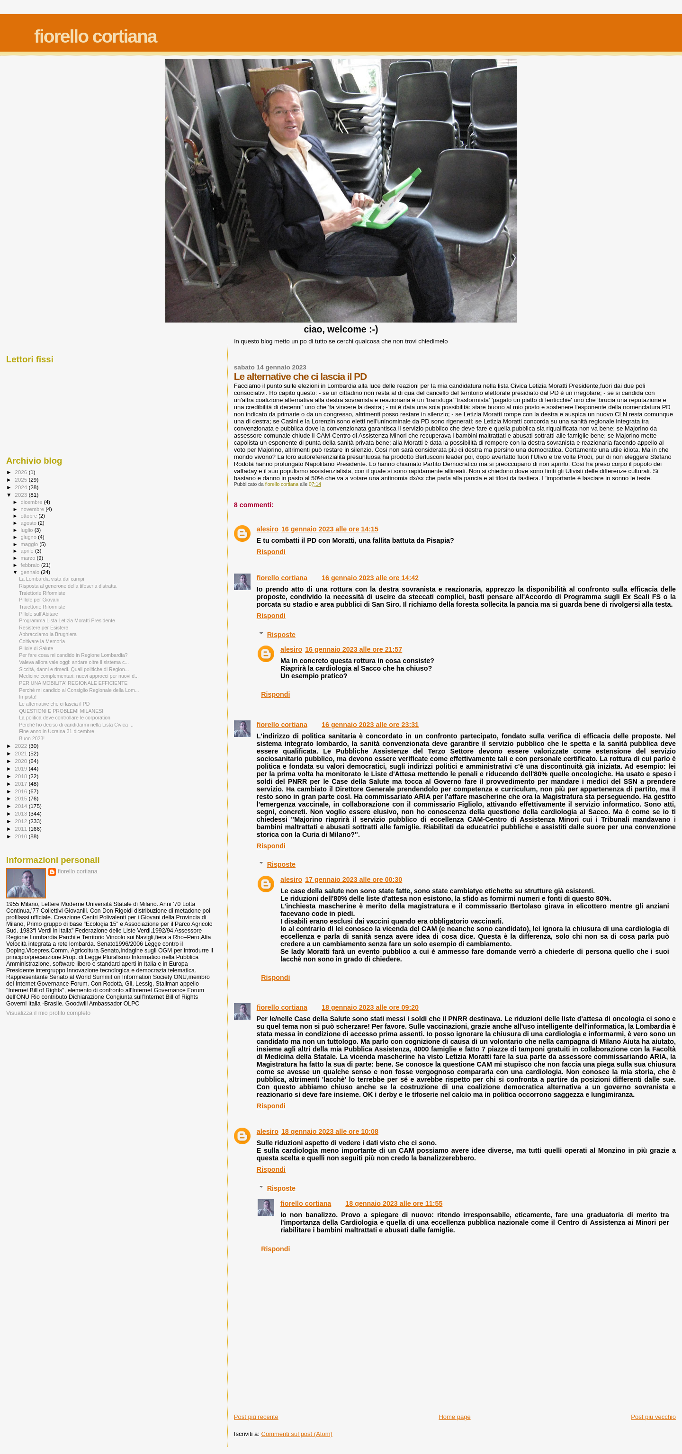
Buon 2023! (32, 738)
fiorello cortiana (95, 36)
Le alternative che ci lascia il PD (54, 704)
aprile (28, 551)
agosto (29, 523)
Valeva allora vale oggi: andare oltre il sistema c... (74, 662)
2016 (21, 791)
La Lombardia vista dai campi (51, 579)
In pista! (27, 697)
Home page (454, 1416)
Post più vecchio (653, 1416)
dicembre (32, 502)
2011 (21, 829)
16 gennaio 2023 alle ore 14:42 (370, 578)
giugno (29, 537)
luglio (28, 530)
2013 (21, 813)
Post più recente (256, 1416)
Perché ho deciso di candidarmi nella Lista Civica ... (76, 724)
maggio (30, 544)
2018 (21, 776)
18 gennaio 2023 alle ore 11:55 (393, 1203)
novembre (33, 509)
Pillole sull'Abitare (38, 614)
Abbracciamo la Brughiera (48, 634)
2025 (21, 479)
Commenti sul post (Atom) (296, 1433)
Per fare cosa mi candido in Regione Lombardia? (73, 655)
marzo (29, 558)
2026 (21, 472)
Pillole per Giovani (39, 599)
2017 (21, 784)
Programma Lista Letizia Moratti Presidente (67, 620)
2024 (21, 487)
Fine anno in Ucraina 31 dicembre (56, 731)
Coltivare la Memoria (42, 641)
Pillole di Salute (36, 648)
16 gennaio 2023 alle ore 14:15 (329, 529)
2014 (21, 806)
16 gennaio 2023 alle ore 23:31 (370, 724)
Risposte (281, 634)
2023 (21, 495)
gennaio (31, 572)
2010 (21, 836)
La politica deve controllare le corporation (64, 717)
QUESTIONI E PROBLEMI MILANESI (61, 711)
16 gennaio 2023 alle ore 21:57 (353, 649)
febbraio (31, 565)
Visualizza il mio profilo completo (48, 1013)
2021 (21, 753)
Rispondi (271, 552)
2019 (21, 768)
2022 (21, 746)
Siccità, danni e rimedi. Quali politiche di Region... (74, 669)
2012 (21, 821)
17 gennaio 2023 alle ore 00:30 (353, 879)
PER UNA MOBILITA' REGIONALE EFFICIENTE (73, 683)
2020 (21, 761)
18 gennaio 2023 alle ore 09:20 (370, 1007)
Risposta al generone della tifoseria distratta (68, 586)
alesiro (267, 529)
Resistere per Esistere (43, 627)
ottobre (30, 516)
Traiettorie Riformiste (42, 593)
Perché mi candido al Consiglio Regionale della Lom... (79, 690)
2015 (21, 798)
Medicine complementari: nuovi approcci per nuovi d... (79, 676)
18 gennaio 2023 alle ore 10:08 (329, 1131)
